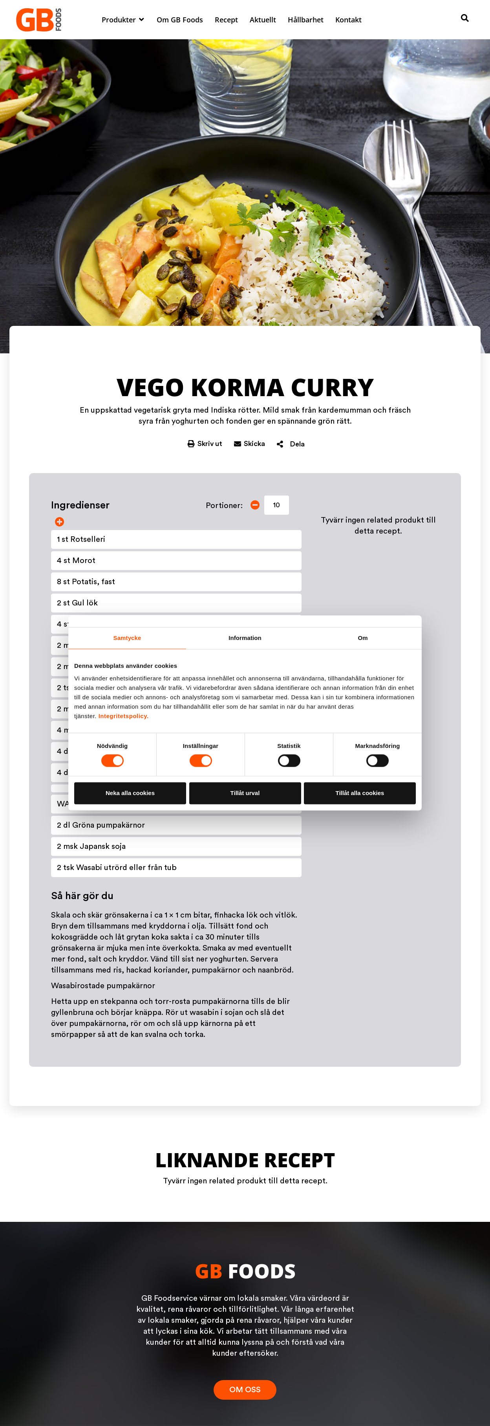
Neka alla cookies (130, 793)
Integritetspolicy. (124, 716)
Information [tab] (245, 637)
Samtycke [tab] (127, 637)
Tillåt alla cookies (360, 793)
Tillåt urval (245, 793)
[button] (123, 19)
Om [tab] (363, 637)
